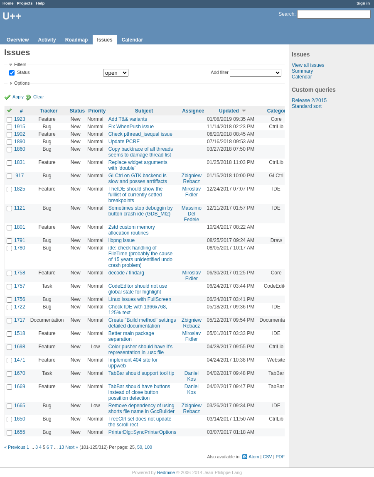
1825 (19, 189)
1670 (19, 373)
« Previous (14, 447)
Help (40, 3)
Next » (71, 447)
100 (148, 447)
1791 (19, 240)
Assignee (193, 111)
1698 (19, 347)
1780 (19, 248)
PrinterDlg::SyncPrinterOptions (142, 432)
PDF (280, 456)
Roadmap (76, 40)
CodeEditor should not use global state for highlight (137, 289)
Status (23, 72)
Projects (25, 3)
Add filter (220, 72)
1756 (19, 299)
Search (286, 14)
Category (278, 111)
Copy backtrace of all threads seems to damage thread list (140, 152)
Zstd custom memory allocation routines (131, 230)
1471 (19, 360)
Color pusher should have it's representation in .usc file (140, 349)
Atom (254, 456)
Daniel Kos (192, 376)
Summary (302, 71)
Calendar (132, 40)
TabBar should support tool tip (141, 373)
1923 (19, 119)
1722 (19, 307)
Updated (229, 111)
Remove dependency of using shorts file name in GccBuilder (141, 408)
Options (22, 83)
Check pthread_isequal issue (140, 134)
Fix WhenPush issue (131, 127)
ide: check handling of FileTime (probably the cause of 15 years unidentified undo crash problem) (140, 256)
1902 (19, 134)
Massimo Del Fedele (192, 214)
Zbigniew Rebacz (192, 178)
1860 (19, 149)
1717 (19, 320)
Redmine (166, 472)
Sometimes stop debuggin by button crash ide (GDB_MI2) (140, 211)
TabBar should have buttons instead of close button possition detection (139, 392)
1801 (19, 227)
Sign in (363, 3)
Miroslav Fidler (191, 192)
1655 (19, 432)
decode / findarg (126, 273)
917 (19, 176)
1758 (19, 273)
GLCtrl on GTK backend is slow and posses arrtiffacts (137, 178)
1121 (19, 208)
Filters (20, 64)
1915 (19, 127)
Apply (18, 96)
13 (61, 447)
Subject (144, 111)
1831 (19, 162)
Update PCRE (124, 141)
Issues (104, 40)
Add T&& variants (127, 119)
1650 (19, 419)
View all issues (308, 65)
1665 (19, 406)
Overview (18, 40)
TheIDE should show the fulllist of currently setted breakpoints (135, 194)
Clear (38, 96)
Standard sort (307, 106)
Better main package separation (131, 336)
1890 (19, 141)
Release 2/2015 (309, 100)
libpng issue (121, 240)
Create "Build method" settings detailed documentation (142, 323)
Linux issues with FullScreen (139, 299)
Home (8, 3)
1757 (19, 286)
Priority (97, 111)
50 (139, 447)
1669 (19, 386)
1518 (19, 333)
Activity (47, 40)
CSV (267, 456)
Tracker (49, 111)
